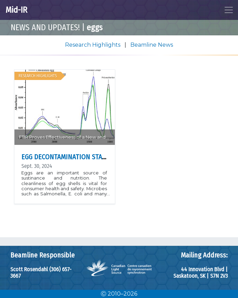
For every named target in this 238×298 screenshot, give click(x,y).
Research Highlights (93, 45)
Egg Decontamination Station (68, 157)
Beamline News (151, 45)
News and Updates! (45, 27)
